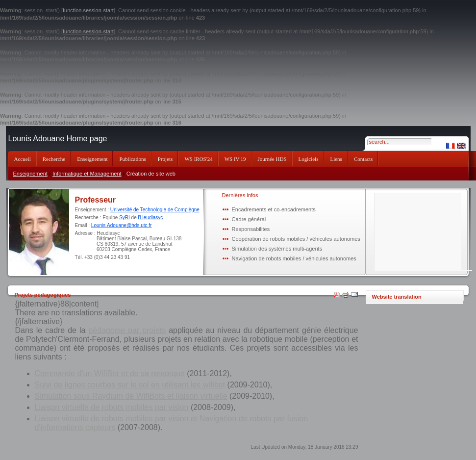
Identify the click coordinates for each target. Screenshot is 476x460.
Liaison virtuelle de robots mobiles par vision (112, 407)
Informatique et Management (87, 174)
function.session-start (88, 10)
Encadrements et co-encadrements (274, 209)
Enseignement (30, 174)
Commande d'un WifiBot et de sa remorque (110, 373)
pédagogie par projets (127, 330)
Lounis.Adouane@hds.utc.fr (121, 225)
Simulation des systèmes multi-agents (277, 249)
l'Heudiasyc (150, 217)
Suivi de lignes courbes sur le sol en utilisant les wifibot (130, 385)
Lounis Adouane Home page (57, 138)
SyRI (124, 217)
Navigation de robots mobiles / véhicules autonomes (294, 258)
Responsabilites (251, 229)
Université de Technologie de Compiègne (155, 209)
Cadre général (249, 219)
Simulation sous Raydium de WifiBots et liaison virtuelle (131, 396)
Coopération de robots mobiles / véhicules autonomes (296, 239)
